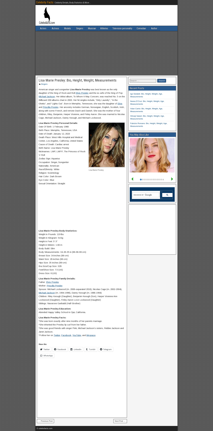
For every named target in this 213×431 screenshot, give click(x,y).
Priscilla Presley (50, 107)
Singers (79, 28)
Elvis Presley (82, 93)
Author (154, 28)
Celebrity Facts (44, 2)
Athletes (104, 28)
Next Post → (120, 421)
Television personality (122, 28)
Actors (43, 28)
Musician (92, 28)
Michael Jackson (47, 96)
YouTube (76, 335)
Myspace (90, 335)
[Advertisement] (107, 53)
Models (67, 28)
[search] (146, 195)
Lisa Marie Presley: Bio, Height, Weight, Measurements (77, 80)
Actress (55, 28)
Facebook (66, 335)
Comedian (141, 28)
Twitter (57, 335)
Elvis (120, 103)
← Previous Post (45, 421)
